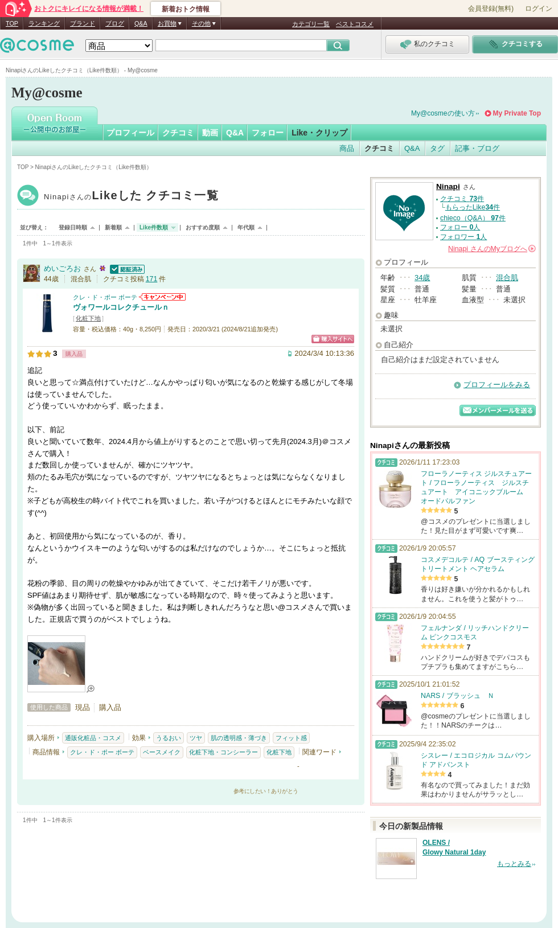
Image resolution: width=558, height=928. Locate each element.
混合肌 (507, 277)
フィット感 (291, 737)
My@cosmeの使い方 (443, 113)
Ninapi (131, 196)
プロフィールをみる (496, 384)
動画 (210, 132)
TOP (12, 23)
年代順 (246, 227)
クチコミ (178, 132)
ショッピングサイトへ (332, 339)
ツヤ (196, 737)
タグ (437, 148)
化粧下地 (88, 318)
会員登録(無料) (491, 9)
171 (152, 279)
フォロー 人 (460, 227)
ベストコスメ (355, 23)
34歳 (422, 277)
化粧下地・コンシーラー (223, 752)
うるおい (168, 737)
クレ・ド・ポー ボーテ (105, 297)
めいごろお (62, 268)
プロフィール (130, 132)
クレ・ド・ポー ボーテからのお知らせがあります (162, 297)
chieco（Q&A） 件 (473, 218)
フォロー (268, 132)
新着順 (113, 227)
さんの (492, 249)
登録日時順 (73, 227)
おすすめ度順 (203, 227)
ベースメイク (161, 752)
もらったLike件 (472, 207)
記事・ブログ (477, 148)
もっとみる (514, 864)
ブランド (82, 23)
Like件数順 (154, 227)
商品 (346, 148)
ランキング (44, 23)
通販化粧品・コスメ (93, 737)
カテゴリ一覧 (311, 23)
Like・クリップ (319, 132)
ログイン (538, 9)
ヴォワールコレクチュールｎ (121, 307)
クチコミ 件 (462, 199)
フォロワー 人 (463, 237)
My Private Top (517, 113)
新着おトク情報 (186, 9)
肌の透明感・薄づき (239, 737)
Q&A (140, 23)
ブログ (114, 23)
